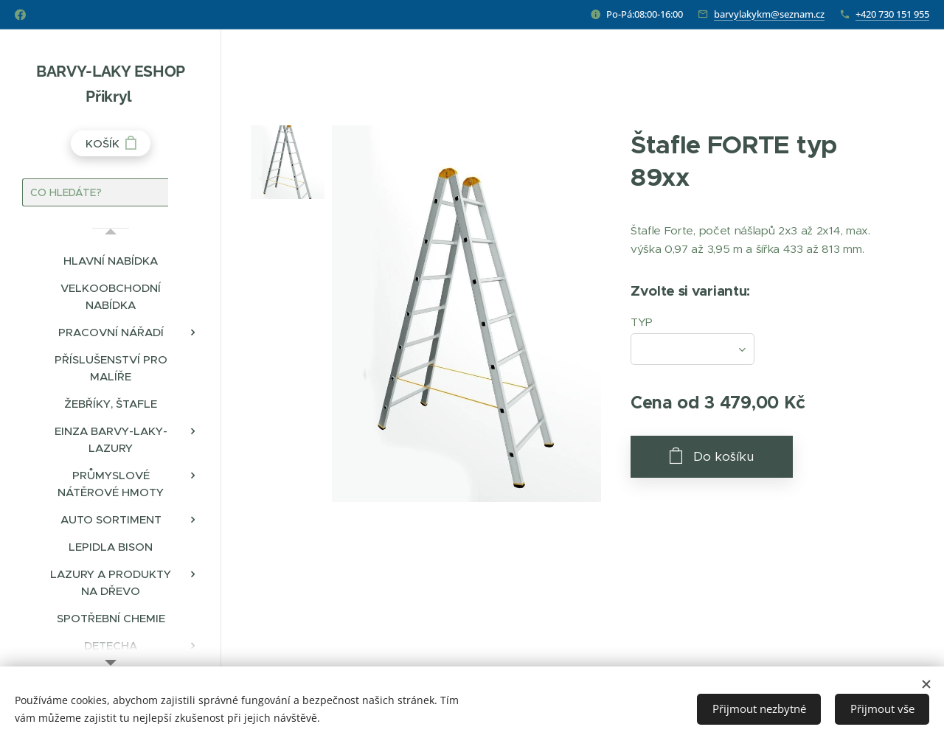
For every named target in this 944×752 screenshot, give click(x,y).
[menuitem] (110, 260)
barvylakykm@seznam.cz (769, 14)
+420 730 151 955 (892, 14)
